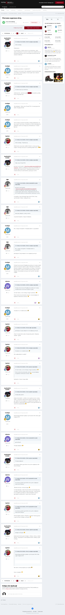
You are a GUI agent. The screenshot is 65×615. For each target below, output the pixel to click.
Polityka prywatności (27, 611)
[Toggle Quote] (15, 41)
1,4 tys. (7, 190)
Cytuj (18, 61)
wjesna (7, 281)
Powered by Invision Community (32, 613)
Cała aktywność (12, 6)
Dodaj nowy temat (18, 27)
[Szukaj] (48, 7)
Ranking (44, 10)
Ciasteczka (40, 611)
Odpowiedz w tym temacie (33, 27)
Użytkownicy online (36, 10)
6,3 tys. (8, 50)
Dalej (22, 33)
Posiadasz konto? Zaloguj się (46, 2)
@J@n (29, 93)
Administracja (27, 10)
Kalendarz (13, 10)
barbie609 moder (7, 39)
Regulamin (20, 10)
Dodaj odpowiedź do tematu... (15, 594)
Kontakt (35, 611)
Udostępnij (26, 22)
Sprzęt (15, 23)
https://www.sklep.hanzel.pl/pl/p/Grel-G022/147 (26, 188)
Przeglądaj (4, 7)
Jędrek (7, 136)
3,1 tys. (7, 147)
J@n (7, 179)
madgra (31, 41)
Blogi (8, 10)
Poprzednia (7, 33)
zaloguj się (7, 588)
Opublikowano (21, 38)
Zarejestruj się (60, 2)
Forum (2, 10)
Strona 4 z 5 (30, 33)
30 (8, 77)
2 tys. (7, 292)
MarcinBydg (12, 21)
